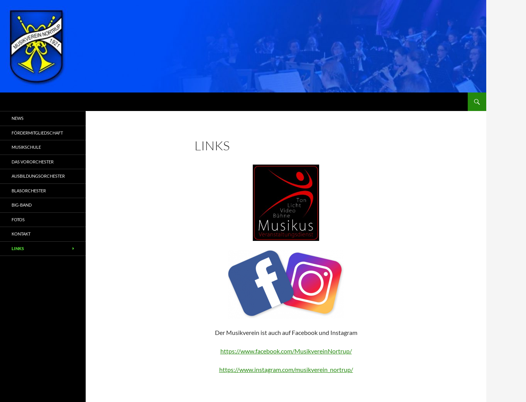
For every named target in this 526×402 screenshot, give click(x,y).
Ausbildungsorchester (38, 175)
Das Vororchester (33, 161)
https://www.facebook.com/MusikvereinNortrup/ (286, 351)
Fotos (18, 219)
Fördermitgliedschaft (37, 132)
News (18, 118)
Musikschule (26, 147)
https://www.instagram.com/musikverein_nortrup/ (286, 369)
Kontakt (21, 233)
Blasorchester (29, 190)
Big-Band (22, 204)
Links (18, 248)
